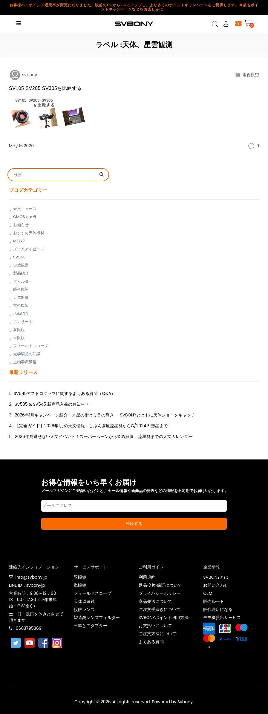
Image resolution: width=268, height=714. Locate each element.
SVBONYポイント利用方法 (164, 617)
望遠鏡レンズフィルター (97, 617)
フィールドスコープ (30, 346)
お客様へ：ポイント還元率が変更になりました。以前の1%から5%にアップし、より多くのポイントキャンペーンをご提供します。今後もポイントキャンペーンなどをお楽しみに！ (134, 7)
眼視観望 (21, 289)
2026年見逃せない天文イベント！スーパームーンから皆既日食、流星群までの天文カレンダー (103, 436)
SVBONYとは (215, 577)
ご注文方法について (157, 634)
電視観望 (249, 75)
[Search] (54, 175)
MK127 (19, 241)
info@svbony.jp (31, 577)
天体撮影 (21, 297)
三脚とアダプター (90, 626)
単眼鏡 (19, 338)
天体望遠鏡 (84, 601)
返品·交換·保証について (160, 585)
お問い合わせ (215, 585)
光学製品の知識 (26, 354)
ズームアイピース (28, 249)
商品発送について (155, 601)
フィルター (23, 281)
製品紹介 (21, 273)
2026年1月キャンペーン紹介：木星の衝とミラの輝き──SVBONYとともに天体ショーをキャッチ (105, 415)
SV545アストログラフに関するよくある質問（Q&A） (64, 393)
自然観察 (21, 265)
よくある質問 (151, 642)
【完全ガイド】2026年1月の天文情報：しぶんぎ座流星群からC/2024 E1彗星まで (91, 426)
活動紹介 (21, 313)
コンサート (23, 321)
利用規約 (147, 577)
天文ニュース (24, 209)
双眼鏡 (19, 330)
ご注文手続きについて (159, 609)
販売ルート (213, 601)
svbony (29, 75)
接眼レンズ (84, 609)
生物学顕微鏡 (24, 362)
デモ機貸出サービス (222, 617)
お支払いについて (155, 626)
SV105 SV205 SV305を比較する (45, 88)
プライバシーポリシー (159, 593)
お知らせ (21, 225)
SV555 (19, 257)
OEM (207, 593)
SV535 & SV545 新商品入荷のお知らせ (52, 404)
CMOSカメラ (25, 217)
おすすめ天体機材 (28, 233)
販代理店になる (217, 609)
